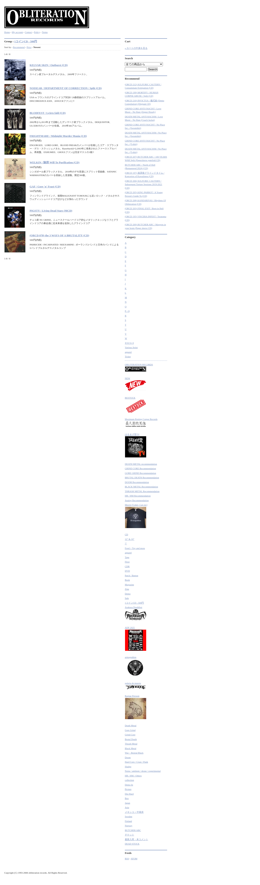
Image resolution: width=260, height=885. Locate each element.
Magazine (129, 584)
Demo (128, 593)
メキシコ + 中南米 (134, 812)
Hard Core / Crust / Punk (136, 762)
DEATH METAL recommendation (141, 464)
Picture (128, 789)
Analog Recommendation (137, 500)
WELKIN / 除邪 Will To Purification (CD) (54, 162)
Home (7, 32)
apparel (128, 352)
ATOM (134, 858)
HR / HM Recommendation (138, 495)
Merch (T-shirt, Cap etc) (136, 516)
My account (17, 32)
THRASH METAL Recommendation (142, 491)
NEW (135, 384)
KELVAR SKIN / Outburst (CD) (49, 65)
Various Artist (131, 347)
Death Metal (130, 725)
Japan (127, 803)
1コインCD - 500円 (25, 41)
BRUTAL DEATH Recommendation (142, 477)
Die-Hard (129, 794)
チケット (129, 834)
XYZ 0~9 (129, 343)
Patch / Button (131, 575)
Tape (127, 557)
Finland (128, 821)
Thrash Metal (131, 743)
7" (126, 543)
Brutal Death (131, 739)
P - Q (127, 311)
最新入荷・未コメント (136, 839)
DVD (127, 571)
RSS (127, 858)
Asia (127, 807)
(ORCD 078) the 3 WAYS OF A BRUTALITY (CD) (59, 235)
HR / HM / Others (133, 775)
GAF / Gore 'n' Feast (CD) (45, 186)
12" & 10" (129, 539)
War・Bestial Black (134, 752)
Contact (28, 32)
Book (127, 580)
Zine (127, 589)
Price (29, 47)
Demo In (129, 784)
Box (127, 798)
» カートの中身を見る (136, 48)
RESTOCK (135, 404)
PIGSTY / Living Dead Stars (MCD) (51, 210)
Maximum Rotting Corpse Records (141, 423)
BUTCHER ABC (133, 830)
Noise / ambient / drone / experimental (143, 771)
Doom (128, 757)
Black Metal (130, 748)
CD (126, 534)
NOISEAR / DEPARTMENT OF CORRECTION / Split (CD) (66, 88)
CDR (127, 566)
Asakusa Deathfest (135, 613)
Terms (45, 32)
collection (129, 780)
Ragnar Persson (135, 707)
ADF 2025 (135, 638)
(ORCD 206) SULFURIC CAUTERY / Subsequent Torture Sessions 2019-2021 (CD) (143, 184)
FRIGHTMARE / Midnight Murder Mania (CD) (58, 136)
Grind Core (130, 734)
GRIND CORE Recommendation (140, 468)
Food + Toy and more (135, 548)
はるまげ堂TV (135, 445)
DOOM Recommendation (137, 482)
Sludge (128, 766)
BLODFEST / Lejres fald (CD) (48, 112)
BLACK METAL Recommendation (141, 486)
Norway (128, 825)
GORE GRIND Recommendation (140, 473)
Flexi (127, 561)
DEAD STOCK (132, 843)
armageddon (135, 666)
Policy (37, 32)
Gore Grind (130, 730)
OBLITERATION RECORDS (139, 367)
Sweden (128, 816)
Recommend (19, 47)
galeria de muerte (135, 686)
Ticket (128, 356)
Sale (127, 598)
